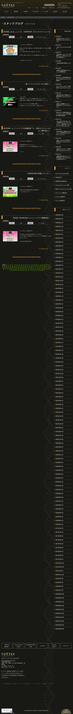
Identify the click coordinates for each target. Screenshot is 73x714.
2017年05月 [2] (59, 551)
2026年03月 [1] (59, 218)
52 (48, 266)
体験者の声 (7, 675)
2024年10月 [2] (59, 284)
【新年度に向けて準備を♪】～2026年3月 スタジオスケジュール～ (64, 96)
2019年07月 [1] (59, 458)
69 (31, 267)
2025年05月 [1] (59, 257)
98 (37, 269)
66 (25, 267)
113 (34, 270)
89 (20, 269)
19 (34, 265)
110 (26, 270)
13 (23, 265)
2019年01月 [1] (59, 477)
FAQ (3, 675)
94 (30, 269)
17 (31, 265)
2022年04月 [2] (59, 400)
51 (46, 266)
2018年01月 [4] (59, 524)
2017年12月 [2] (59, 528)
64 (22, 267)
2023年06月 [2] (59, 346)
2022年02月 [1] (59, 408)
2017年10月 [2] (59, 536)
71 (35, 267)
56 (6, 267)
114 (36, 270)
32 (10, 266)
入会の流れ (42, 645)
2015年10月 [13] (60, 624)
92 (26, 269)
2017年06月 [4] (59, 547)
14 (25, 265)
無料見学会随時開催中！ (7, 645)
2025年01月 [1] (59, 272)
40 (25, 266)
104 (11, 270)
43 (31, 266)
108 (21, 270)
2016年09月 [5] (59, 582)
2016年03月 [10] (60, 605)
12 (21, 265)
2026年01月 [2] (59, 226)
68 (29, 267)
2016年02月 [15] (60, 609)
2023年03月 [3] (59, 358)
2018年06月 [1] (59, 505)
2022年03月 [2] (59, 404)
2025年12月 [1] (59, 230)
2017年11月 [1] (59, 532)
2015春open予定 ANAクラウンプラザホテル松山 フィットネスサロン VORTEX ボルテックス (29, 683)
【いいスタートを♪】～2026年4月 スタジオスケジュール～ (63, 88)
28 (3, 266)
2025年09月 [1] (59, 242)
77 (46, 267)
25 (46, 265)
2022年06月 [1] (59, 392)
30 (6, 266)
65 (23, 267)
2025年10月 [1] (59, 238)
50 (44, 266)
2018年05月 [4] (59, 508)
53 (50, 266)
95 (32, 269)
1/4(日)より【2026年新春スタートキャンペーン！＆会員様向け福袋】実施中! (63, 114)
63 (20, 267)
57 (8, 267)
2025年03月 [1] (59, 265)
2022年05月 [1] (59, 396)
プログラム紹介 (19, 671)
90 (22, 269)
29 (4, 266)
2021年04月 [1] (59, 427)
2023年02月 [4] (59, 361)
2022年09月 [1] (59, 381)
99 (39, 269)
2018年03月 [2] (59, 516)
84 (11, 269)
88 (18, 269)
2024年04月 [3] (59, 307)
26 (48, 265)
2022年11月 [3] (59, 373)
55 (4, 267)
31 (8, 266)
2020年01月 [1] (59, 454)
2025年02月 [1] (59, 269)
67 (27, 267)
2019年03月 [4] (59, 474)
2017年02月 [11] (60, 563)
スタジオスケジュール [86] (62, 185)
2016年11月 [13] (60, 574)
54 (3, 267)
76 (44, 267)
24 (44, 265)
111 (29, 270)
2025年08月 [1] (59, 245)
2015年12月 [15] (60, 617)
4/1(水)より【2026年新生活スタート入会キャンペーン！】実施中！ (63, 79)
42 (29, 266)
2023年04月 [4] (59, 354)
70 (33, 267)
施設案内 (9, 671)
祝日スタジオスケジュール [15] (63, 189)
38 (22, 266)
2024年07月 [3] (59, 296)
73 (39, 267)
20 (36, 265)
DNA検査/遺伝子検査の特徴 (30, 645)
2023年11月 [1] (59, 327)
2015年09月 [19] (60, 628)
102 (47, 269)
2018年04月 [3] (59, 512)
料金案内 (14, 671)
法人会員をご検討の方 (54, 645)
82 (7, 269)
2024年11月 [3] (59, 280)
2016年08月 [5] (59, 586)
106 (16, 270)
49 (43, 266)
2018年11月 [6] (59, 485)
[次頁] (41, 270)
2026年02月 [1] (59, 222)
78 (48, 267)
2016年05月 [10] (60, 597)
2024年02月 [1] (59, 315)
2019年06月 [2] (59, 462)
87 (16, 269)
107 (18, 270)
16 (29, 265)
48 (41, 266)
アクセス (21, 673)
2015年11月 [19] (60, 621)
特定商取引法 (21, 675)
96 (34, 269)
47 (39, 266)
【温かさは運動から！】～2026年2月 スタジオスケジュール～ (63, 105)
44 (33, 266)
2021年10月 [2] (59, 423)
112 (31, 270)
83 (9, 269)
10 (17, 265)
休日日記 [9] (59, 177)
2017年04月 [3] (59, 555)
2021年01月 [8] (59, 431)
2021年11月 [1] (59, 419)
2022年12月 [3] (59, 369)
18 (33, 265)
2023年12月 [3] (59, 323)
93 (28, 269)
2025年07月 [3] (59, 249)
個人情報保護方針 (14, 675)
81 (5, 269)
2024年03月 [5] (59, 311)
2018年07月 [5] (59, 501)
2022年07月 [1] (59, 389)
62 (18, 267)
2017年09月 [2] (59, 539)
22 (40, 265)
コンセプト (4, 671)
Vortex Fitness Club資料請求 (19, 645)
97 (35, 269)
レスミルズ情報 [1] (60, 196)
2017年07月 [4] (59, 543)
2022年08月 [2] (59, 385)
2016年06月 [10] (60, 594)
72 (37, 267)
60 (14, 267)
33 (12, 266)
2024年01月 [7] (59, 319)
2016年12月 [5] (59, 570)
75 (43, 267)
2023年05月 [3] (59, 350)
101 (44, 269)
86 (15, 269)
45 (35, 266)
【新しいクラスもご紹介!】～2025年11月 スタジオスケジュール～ (63, 142)
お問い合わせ (66, 645)
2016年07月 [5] (59, 590)
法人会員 (16, 673)
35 (16, 266)
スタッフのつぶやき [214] (62, 173)
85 (13, 269)
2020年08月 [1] (59, 443)
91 (24, 269)
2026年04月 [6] (59, 214)
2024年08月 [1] (59, 292)
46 (37, 266)
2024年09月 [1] (59, 288)
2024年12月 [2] (59, 276)
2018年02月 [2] (59, 520)
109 (23, 270)
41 (27, 266)
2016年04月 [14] (60, 601)
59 (12, 267)
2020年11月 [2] (59, 439)
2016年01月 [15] (60, 613)
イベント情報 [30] (60, 200)
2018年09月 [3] (59, 493)
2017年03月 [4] (59, 559)
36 (18, 266)
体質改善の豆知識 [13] (61, 181)
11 (19, 265)
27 (50, 265)
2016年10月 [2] (59, 578)
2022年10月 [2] (59, 377)
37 (20, 266)
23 (42, 265)
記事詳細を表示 (44, 66)
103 (49, 269)
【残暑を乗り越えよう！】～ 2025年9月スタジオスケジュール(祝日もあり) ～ (63, 158)
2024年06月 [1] (59, 300)
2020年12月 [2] (59, 435)
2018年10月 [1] (59, 489)
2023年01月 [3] (59, 365)
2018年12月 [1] (59, 481)
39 (23, 266)
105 (13, 270)
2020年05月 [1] (59, 447)
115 (39, 270)
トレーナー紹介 (5, 673)
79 (50, 267)
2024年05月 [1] (59, 303)
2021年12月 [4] (59, 416)
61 (16, 267)
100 (42, 269)
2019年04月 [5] (59, 470)
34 (14, 266)
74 (41, 267)
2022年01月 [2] (59, 412)
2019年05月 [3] (59, 466)
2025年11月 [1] (59, 234)
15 (27, 265)
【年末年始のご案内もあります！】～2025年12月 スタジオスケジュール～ (63, 133)
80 (3, 269)
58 (10, 267)
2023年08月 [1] (59, 338)
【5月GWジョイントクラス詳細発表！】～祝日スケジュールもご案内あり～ (63, 56)
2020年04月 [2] (59, 450)
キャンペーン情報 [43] (61, 192)
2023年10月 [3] (59, 331)
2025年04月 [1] (59, 261)
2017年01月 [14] (60, 566)
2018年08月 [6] (59, 497)
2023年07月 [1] (59, 342)
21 (38, 265)
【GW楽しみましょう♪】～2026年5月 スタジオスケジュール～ (63, 40)
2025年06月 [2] (59, 253)
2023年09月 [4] (59, 334)
